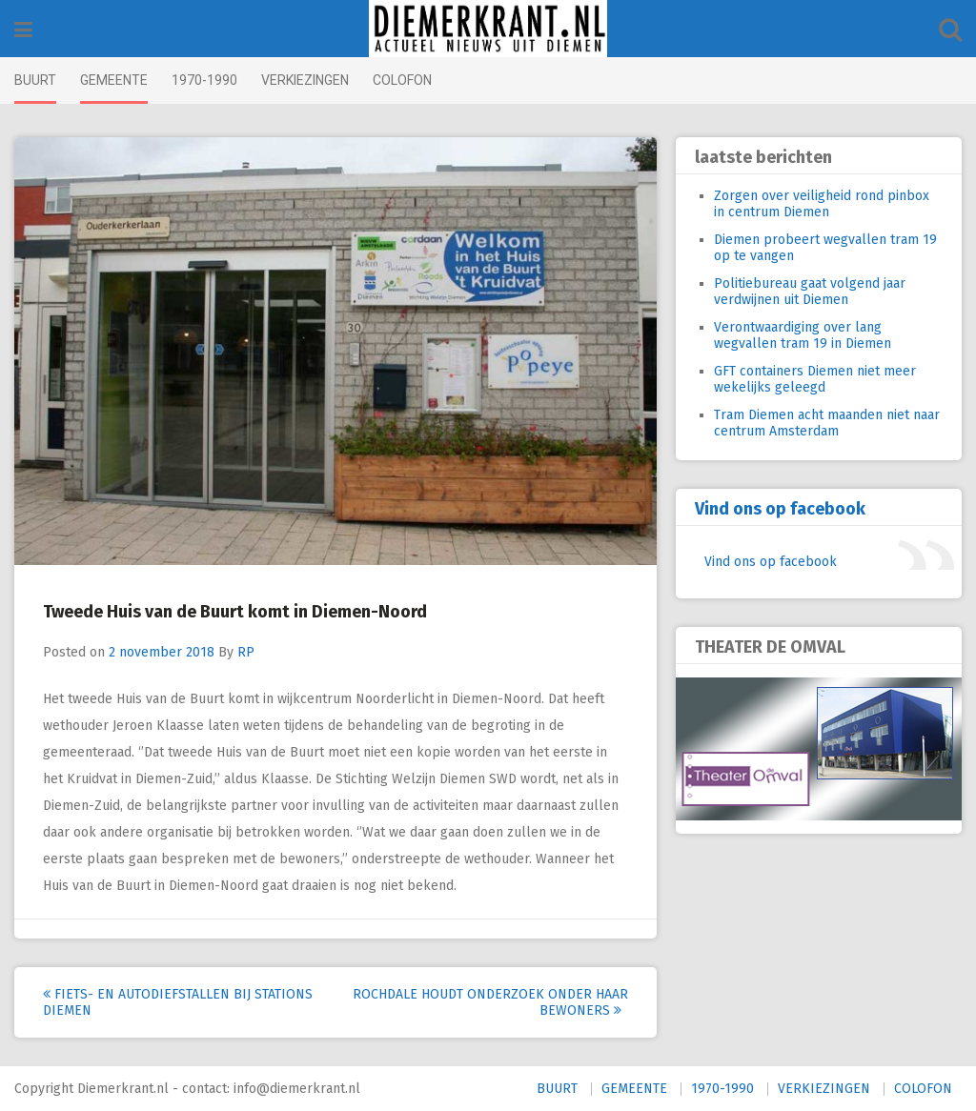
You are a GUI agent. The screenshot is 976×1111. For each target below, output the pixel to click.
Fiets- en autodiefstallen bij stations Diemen (178, 1002)
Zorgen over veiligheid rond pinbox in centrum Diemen (821, 204)
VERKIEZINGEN (305, 80)
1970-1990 (204, 80)
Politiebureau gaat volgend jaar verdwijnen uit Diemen (809, 291)
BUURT (35, 80)
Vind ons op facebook (780, 508)
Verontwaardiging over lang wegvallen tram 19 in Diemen (802, 335)
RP (245, 652)
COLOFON (402, 80)
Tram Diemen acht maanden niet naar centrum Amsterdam (827, 423)
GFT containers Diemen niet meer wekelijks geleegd (815, 379)
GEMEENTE (114, 80)
